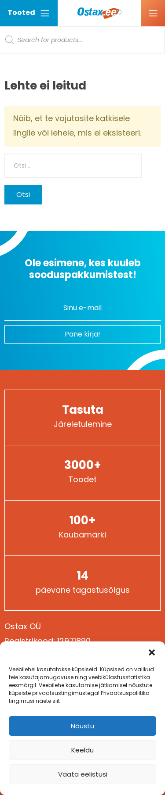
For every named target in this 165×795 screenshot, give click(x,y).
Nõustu (82, 726)
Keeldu (82, 750)
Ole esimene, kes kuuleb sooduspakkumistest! (83, 269)
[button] (151, 652)
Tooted (28, 12)
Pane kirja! (82, 334)
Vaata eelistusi (82, 774)
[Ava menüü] (153, 13)
